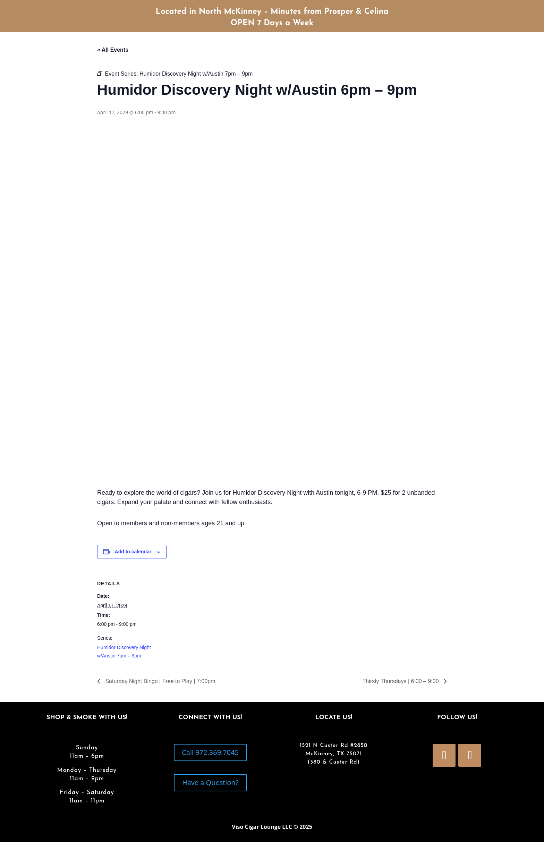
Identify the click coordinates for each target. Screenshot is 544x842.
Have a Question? (210, 782)
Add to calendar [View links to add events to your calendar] (133, 551)
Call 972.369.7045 (210, 752)
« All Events (112, 50)
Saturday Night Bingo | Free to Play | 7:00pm (159, 681)
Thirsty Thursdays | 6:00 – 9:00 (401, 681)
